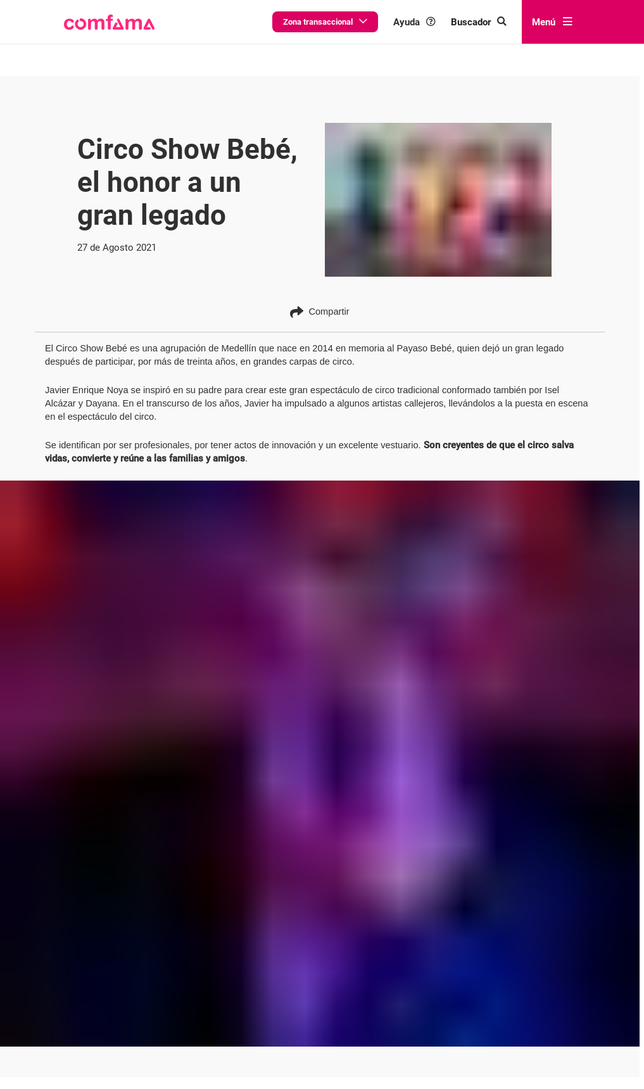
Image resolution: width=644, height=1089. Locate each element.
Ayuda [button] (434, 22)
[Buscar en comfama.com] (488, 21)
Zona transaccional (355, 21)
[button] (108, 22)
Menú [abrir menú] (552, 21)
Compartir (319, 311)
